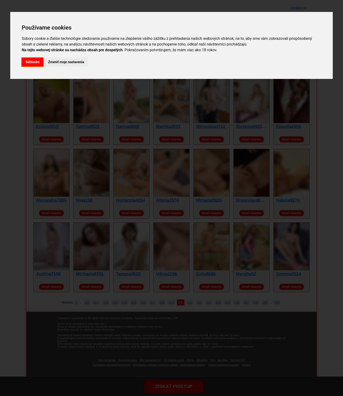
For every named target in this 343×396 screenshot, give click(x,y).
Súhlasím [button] (32, 62)
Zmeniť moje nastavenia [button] (66, 62)
